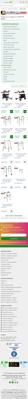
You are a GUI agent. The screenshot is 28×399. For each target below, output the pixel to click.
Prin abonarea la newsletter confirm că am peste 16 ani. (14, 230)
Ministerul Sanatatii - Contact (8, 300)
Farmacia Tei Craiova (7, 329)
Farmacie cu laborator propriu (9, 262)
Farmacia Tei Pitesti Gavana (9, 325)
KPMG (20, 377)
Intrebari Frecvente (6, 268)
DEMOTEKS (4, 207)
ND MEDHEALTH (19, 183)
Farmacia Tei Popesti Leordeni (9, 323)
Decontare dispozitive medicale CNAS (10, 291)
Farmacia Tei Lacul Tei (7, 314)
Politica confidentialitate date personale (11, 287)
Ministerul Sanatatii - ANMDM (8, 298)
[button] (11, 111)
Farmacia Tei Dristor (7, 312)
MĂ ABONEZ (14, 238)
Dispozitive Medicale (12, 9)
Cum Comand (4, 260)
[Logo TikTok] (17, 382)
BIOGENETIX (4, 107)
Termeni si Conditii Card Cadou (9, 256)
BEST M (3, 183)
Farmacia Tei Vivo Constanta (9, 316)
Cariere (3, 283)
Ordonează (15, 86)
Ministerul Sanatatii (6, 295)
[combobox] (14, 5)
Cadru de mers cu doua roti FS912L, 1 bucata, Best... (7, 180)
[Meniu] (2, 2)
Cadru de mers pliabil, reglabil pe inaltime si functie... (20, 130)
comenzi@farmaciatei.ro (9, 340)
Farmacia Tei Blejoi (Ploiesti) (9, 331)
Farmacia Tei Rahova (7, 318)
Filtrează (23, 86)
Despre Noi (4, 281)
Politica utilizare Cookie (7, 285)
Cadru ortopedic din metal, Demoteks (7, 205)
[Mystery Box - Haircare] (14, 13)
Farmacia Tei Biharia (7, 320)
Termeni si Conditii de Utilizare (9, 253)
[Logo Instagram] (15, 382)
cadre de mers (13, 218)
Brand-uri (3, 270)
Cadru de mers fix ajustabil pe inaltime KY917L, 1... (7, 155)
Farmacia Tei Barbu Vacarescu (9, 308)
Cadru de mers (5, 218)
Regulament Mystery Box (7, 258)
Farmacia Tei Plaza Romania (9, 310)
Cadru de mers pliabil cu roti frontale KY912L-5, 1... (20, 155)
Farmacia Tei (4, 9)
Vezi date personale (13, 242)
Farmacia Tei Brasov (7, 327)
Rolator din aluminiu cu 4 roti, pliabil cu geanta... (7, 105)
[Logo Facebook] (10, 382)
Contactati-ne (4, 275)
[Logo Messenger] (13, 382)
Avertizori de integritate (7, 289)
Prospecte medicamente (7, 293)
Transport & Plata (5, 264)
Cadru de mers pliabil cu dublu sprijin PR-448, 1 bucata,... (7, 130)
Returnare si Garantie (6, 266)
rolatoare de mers (22, 218)
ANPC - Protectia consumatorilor (9, 302)
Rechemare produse (6, 272)
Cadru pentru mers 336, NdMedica (21, 179)
